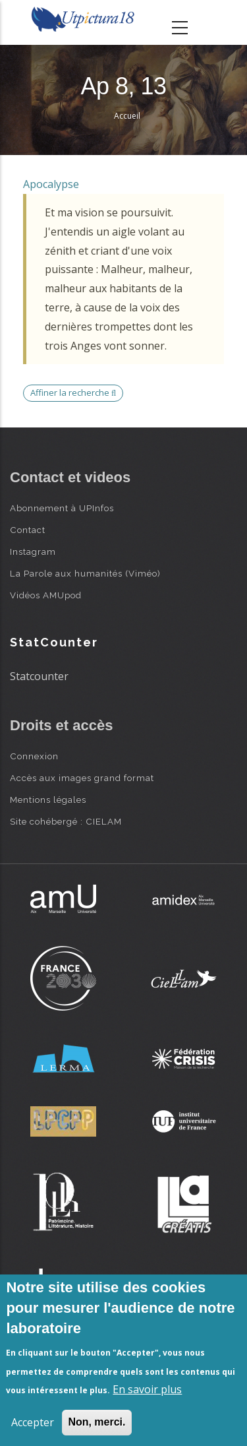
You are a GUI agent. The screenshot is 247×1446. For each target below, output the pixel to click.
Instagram (33, 551)
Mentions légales (48, 799)
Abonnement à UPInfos (62, 508)
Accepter (32, 1422)
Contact (27, 529)
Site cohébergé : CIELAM (66, 821)
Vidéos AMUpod (46, 595)
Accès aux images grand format (82, 777)
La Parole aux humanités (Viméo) (85, 573)
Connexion (34, 756)
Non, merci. (96, 1422)
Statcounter (39, 676)
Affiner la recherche (73, 392)
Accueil (127, 115)
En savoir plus (147, 1389)
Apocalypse (51, 184)
